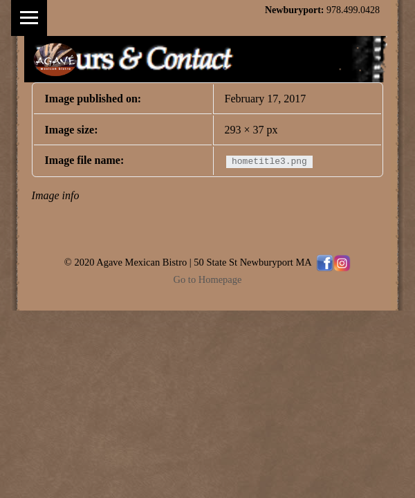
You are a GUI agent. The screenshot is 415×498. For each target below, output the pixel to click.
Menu (29, 18)
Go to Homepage (208, 279)
